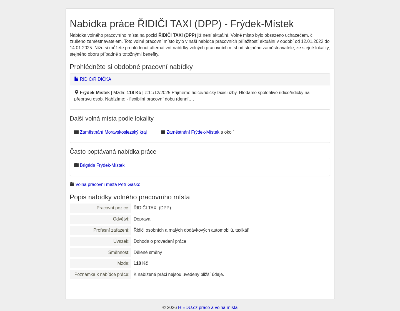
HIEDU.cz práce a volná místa (208, 307)
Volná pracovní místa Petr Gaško (107, 184)
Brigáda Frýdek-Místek (102, 165)
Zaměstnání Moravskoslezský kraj (113, 132)
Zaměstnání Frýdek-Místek (192, 132)
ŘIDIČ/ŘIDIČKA (92, 79)
